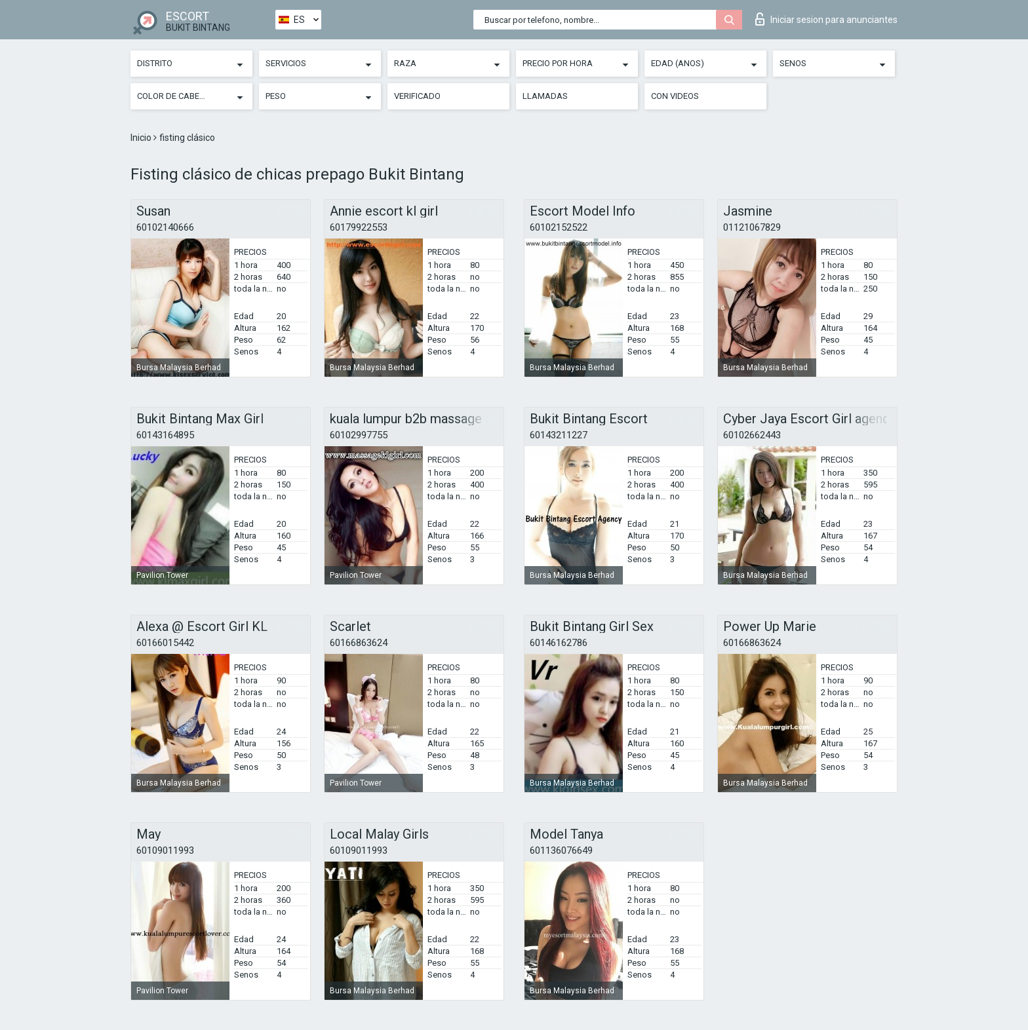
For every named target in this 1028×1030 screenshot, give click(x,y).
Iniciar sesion (826, 19)
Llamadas (545, 96)
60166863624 (358, 643)
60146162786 (558, 643)
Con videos (675, 96)
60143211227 (558, 435)
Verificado (417, 96)
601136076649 (561, 850)
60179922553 (358, 227)
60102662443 (752, 435)
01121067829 (752, 227)
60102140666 (165, 227)
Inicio (141, 137)
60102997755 (358, 435)
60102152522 (558, 227)
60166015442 (165, 643)
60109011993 (165, 850)
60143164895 (165, 435)
